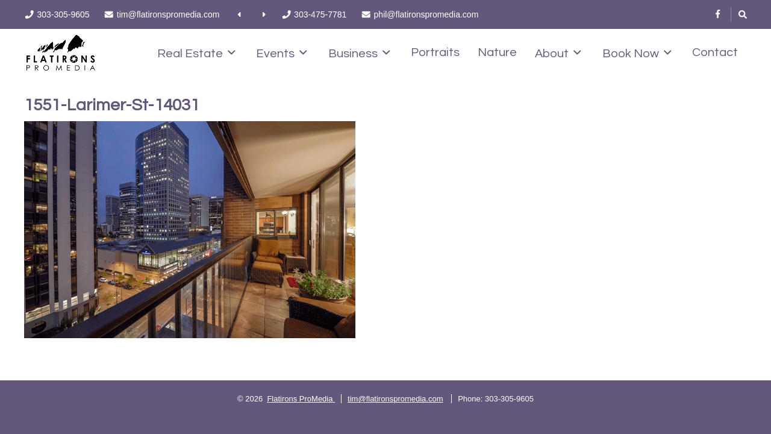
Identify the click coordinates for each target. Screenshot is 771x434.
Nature (497, 52)
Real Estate (196, 53)
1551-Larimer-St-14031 (111, 105)
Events (281, 53)
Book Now (637, 53)
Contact (715, 52)
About (558, 53)
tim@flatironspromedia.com (395, 398)
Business (359, 53)
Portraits (435, 52)
